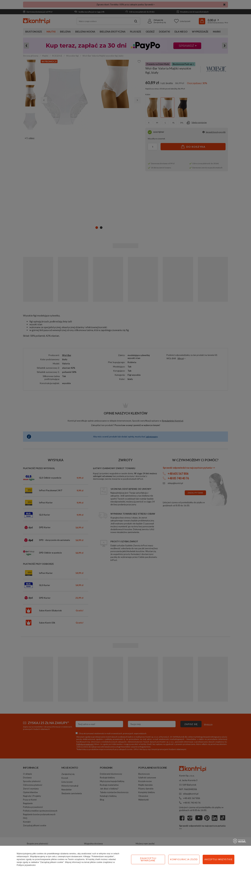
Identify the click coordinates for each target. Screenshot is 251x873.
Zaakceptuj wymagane (148, 859)
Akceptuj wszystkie (218, 859)
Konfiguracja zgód (184, 859)
